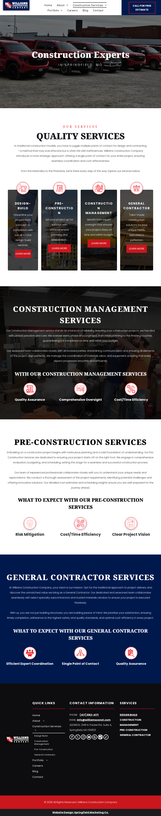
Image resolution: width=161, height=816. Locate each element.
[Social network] (100, 737)
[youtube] (89, 737)
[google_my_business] (94, 737)
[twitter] (77, 737)
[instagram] (83, 737)
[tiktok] (105, 737)
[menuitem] (48, 5)
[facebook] (72, 737)
